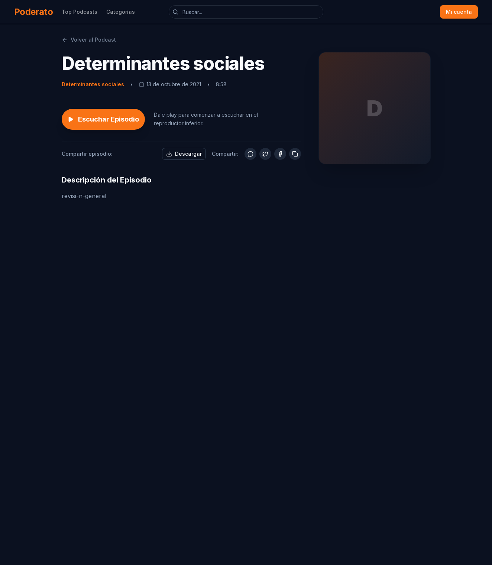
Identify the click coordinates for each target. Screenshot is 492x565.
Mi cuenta (459, 12)
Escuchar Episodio (103, 119)
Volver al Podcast (89, 39)
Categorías (120, 12)
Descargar (184, 154)
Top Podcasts (79, 12)
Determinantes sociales (93, 84)
